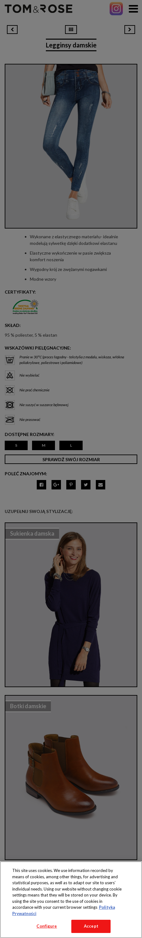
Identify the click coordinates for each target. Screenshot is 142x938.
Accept (91, 926)
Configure (46, 926)
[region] (71, 899)
